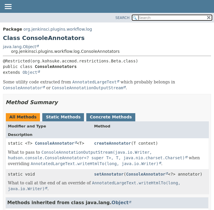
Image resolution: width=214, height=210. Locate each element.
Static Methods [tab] (63, 117)
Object (29, 72)
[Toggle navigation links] (8, 7)
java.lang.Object (19, 46)
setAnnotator (109, 174)
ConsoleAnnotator (54, 143)
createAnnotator (112, 143)
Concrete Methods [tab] (111, 117)
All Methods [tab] (22, 117)
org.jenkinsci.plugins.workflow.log (57, 29)
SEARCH (122, 18)
